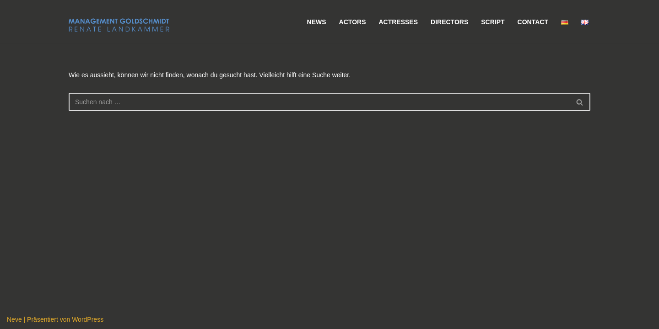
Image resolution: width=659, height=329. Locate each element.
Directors (449, 22)
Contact (533, 22)
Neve (14, 319)
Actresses (398, 22)
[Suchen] (319, 102)
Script (492, 22)
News (316, 22)
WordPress (87, 319)
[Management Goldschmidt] (119, 25)
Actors (352, 22)
